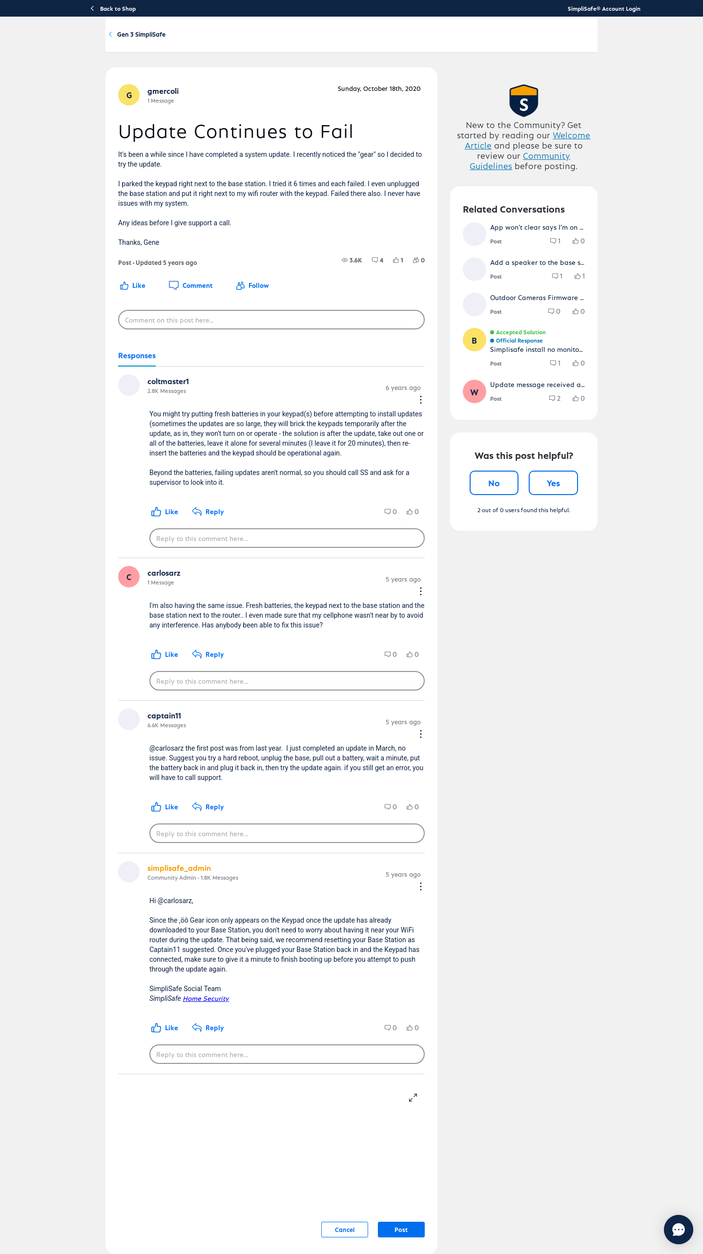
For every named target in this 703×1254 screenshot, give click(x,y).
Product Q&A (161, 87)
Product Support (214, 42)
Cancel (358, 1207)
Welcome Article (550, 189)
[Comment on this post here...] (260, 357)
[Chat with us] (652, 1229)
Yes (583, 593)
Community (444, 42)
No (513, 593)
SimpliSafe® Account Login (604, 8)
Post (415, 1207)
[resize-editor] (430, 1074)
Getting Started (271, 42)
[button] (94, 150)
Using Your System (331, 42)
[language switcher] (623, 42)
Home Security (170, 977)
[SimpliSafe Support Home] (119, 42)
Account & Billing (393, 42)
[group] (365, 297)
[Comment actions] (434, 426)
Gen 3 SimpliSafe (226, 87)
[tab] (102, 393)
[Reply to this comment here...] (276, 558)
